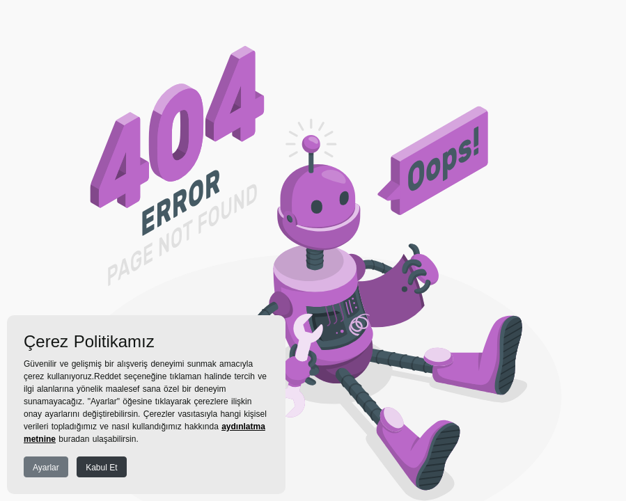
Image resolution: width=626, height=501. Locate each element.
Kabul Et (101, 467)
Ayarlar (46, 467)
